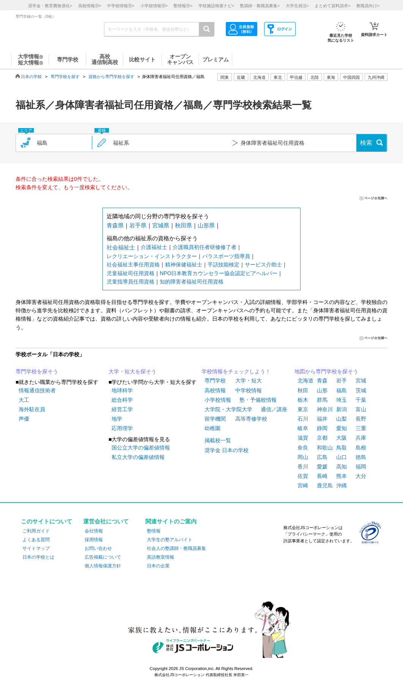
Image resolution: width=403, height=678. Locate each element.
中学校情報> (120, 5)
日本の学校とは (38, 557)
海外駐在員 (32, 409)
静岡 (322, 428)
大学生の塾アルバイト (169, 539)
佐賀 (303, 476)
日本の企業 (158, 565)
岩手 (341, 380)
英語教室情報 (160, 557)
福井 (322, 419)
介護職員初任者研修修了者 (204, 247)
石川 (303, 419)
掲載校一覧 (218, 440)
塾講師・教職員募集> (260, 5)
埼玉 (341, 400)
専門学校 (215, 380)
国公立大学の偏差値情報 (141, 448)
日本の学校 (31, 76)
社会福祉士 (121, 247)
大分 (361, 476)
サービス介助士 (263, 264)
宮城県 (160, 225)
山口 (341, 457)
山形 (322, 390)
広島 (322, 457)
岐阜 (303, 428)
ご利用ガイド (36, 531)
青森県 (115, 225)
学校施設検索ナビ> (216, 5)
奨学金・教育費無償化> (50, 5)
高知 (341, 466)
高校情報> (89, 5)
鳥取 (341, 448)
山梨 (341, 419)
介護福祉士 (154, 247)
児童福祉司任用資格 (130, 273)
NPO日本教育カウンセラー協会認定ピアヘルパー (218, 273)
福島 (341, 390)
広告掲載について (103, 557)
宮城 (361, 380)
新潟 (341, 409)
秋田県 (183, 225)
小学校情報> (154, 5)
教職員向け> (367, 5)
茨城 (361, 390)
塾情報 (154, 531)
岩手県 (137, 225)
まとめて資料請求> (332, 5)
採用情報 (94, 539)
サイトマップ (36, 548)
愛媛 (322, 466)
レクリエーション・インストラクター (152, 256)
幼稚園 (212, 428)
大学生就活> (297, 5)
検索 (366, 142)
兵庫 (361, 438)
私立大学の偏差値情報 (138, 457)
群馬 (322, 400)
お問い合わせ (98, 548)
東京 (303, 409)
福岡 (361, 466)
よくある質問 (36, 539)
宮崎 (303, 485)
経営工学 (122, 409)
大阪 (341, 438)
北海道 (259, 77)
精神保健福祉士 (183, 264)
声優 (24, 419)
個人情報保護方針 (103, 565)
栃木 (303, 400)
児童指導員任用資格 (130, 282)
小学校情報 (218, 400)
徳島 (361, 457)
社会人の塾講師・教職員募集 (176, 548)
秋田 (303, 390)
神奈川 (325, 409)
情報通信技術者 (37, 390)
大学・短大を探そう (132, 371)
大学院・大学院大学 (228, 409)
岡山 (303, 457)
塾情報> (182, 5)
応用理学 (122, 428)
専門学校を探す (65, 76)
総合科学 (122, 400)
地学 (117, 419)
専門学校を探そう (37, 371)
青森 (322, 380)
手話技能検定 (223, 264)
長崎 (322, 476)
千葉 (361, 400)
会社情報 (94, 531)
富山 (361, 409)
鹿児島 (325, 485)
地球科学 (122, 390)
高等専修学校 (251, 419)
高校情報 (215, 390)
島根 (361, 448)
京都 (322, 438)
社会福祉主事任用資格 (133, 264)
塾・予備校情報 (258, 400)
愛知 (341, 428)
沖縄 (341, 485)
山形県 (206, 225)
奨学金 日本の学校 (227, 450)
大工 (24, 400)
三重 (361, 428)
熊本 (341, 476)
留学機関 (215, 419)
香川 (303, 466)
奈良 (303, 448)
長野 (361, 419)
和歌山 (325, 448)
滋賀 (303, 438)
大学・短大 (248, 380)
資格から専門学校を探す (111, 76)
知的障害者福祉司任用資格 (192, 282)
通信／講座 (274, 409)
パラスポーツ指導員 (226, 256)
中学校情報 (248, 390)
